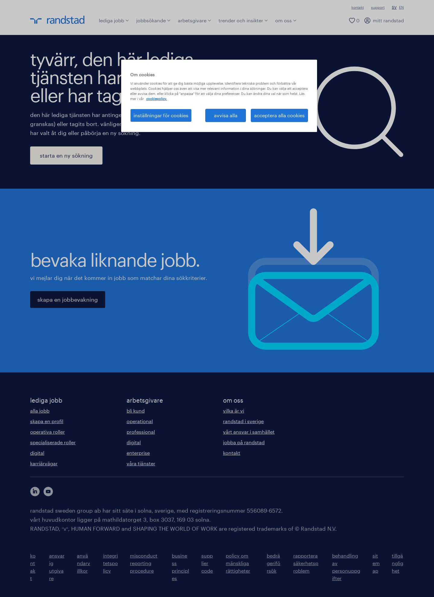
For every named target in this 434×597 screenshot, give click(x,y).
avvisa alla (225, 115)
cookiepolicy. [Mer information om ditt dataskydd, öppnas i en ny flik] (156, 99)
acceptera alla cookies (279, 115)
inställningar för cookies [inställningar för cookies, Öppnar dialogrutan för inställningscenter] (161, 115)
